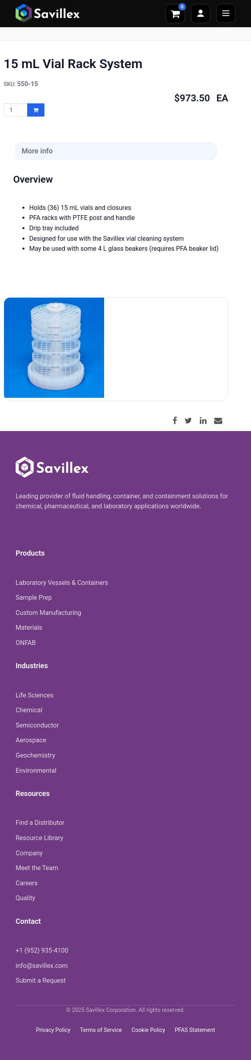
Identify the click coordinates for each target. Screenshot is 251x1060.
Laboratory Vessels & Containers (62, 582)
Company (29, 853)
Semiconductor (37, 725)
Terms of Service (101, 1030)
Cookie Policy (148, 1030)
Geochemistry (35, 755)
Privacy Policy (53, 1030)
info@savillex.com (42, 965)
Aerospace (31, 740)
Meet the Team (37, 868)
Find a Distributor (40, 822)
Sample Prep (34, 597)
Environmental (36, 770)
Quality (25, 898)
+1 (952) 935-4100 (42, 950)
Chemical (29, 710)
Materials (29, 627)
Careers (27, 883)
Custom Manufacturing (48, 613)
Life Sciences (35, 695)
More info (37, 151)
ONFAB (26, 643)
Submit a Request (41, 980)
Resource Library (39, 838)
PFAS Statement (195, 1030)
